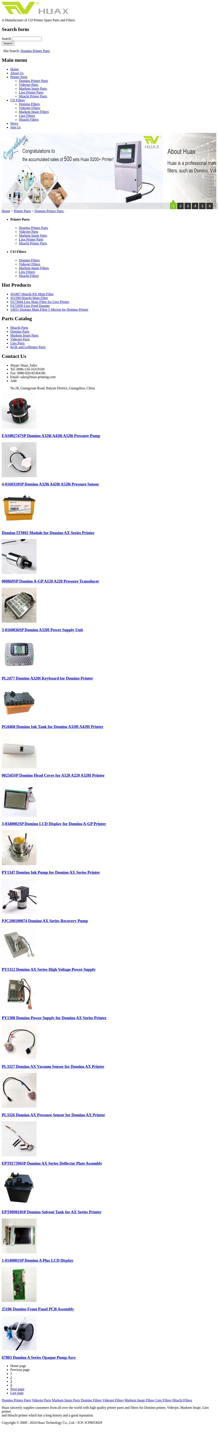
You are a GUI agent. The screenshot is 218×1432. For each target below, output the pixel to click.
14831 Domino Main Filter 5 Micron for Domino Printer (49, 309)
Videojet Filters (29, 108)
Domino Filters (29, 104)
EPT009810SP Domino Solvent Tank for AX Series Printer (51, 1212)
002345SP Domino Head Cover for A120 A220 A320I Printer (53, 775)
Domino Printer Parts (35, 51)
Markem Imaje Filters (34, 112)
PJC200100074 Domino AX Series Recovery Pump (45, 921)
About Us (17, 73)
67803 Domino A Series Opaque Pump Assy (39, 1357)
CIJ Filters (17, 100)
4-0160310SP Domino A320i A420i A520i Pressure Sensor (50, 484)
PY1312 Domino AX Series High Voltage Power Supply (49, 969)
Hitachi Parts (19, 327)
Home (14, 69)
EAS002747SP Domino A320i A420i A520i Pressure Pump (51, 435)
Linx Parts (17, 343)
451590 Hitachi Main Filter (29, 298)
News (14, 123)
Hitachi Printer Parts (33, 96)
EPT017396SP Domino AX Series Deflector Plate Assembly (52, 1163)
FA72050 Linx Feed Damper (30, 306)
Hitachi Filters (29, 119)
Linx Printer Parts (31, 92)
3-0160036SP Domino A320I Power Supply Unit (42, 630)
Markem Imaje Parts (33, 88)
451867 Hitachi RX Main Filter (32, 294)
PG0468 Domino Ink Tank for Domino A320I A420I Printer (52, 726)
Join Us (15, 127)
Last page (17, 1393)
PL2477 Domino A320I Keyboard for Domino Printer (47, 678)
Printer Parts (18, 77)
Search (7, 38)
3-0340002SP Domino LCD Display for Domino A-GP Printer (54, 823)
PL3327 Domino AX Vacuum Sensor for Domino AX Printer (53, 1066)
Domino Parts (19, 331)
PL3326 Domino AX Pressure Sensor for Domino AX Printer (53, 1115)
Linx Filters (27, 116)
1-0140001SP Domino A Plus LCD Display (37, 1260)
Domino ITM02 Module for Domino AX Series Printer (48, 532)
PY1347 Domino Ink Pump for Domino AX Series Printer (51, 872)
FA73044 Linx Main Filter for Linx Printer (39, 302)
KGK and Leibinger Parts (27, 347)
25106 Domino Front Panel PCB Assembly (38, 1309)
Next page (17, 1389)
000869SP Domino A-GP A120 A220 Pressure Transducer (50, 581)
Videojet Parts (28, 85)
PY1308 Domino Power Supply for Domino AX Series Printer (54, 1018)
